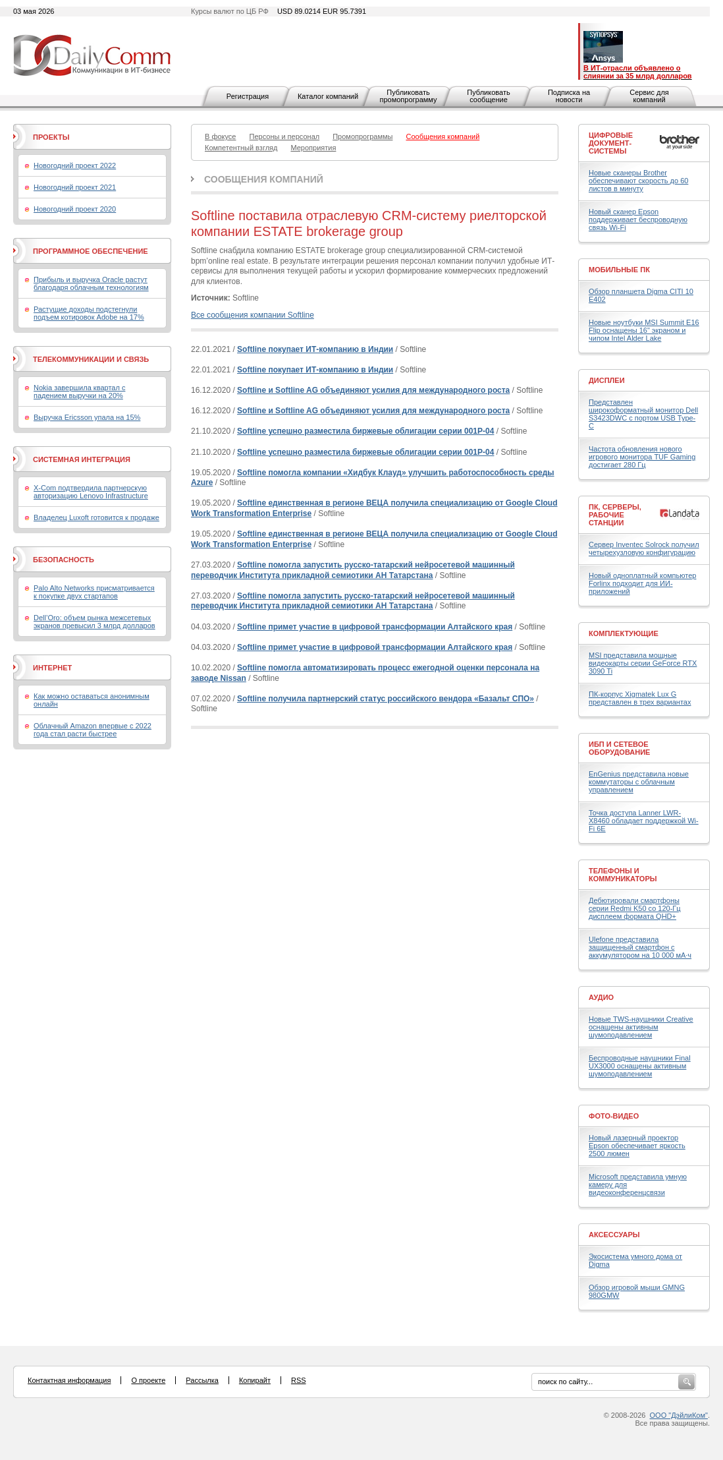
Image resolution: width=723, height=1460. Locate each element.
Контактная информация (69, 1380)
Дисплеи (607, 380)
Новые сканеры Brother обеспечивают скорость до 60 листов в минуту (638, 180)
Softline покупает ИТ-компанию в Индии (315, 349)
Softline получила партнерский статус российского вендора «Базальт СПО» (385, 698)
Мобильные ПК (619, 270)
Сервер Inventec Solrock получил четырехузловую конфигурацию (644, 548)
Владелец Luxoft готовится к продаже (96, 517)
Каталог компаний (328, 96)
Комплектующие (623, 633)
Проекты (51, 137)
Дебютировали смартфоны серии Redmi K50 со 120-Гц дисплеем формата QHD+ (635, 908)
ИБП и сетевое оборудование (619, 748)
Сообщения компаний (263, 179)
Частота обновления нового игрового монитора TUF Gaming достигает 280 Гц (642, 457)
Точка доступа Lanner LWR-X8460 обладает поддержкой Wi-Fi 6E (644, 820)
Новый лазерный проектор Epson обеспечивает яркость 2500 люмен (637, 1145)
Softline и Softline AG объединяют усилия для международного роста (373, 390)
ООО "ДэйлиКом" (679, 1415)
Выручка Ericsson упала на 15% (87, 417)
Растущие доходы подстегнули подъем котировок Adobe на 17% (89, 313)
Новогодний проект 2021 (75, 187)
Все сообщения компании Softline (252, 315)
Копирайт (255, 1380)
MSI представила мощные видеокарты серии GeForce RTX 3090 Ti (643, 663)
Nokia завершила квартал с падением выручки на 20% (79, 391)
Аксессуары (614, 1235)
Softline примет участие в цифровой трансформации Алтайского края (374, 626)
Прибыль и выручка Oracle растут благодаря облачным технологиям (91, 283)
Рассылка (202, 1380)
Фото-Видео (614, 1116)
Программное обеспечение (90, 251)
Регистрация (248, 96)
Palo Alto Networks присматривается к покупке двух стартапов (94, 592)
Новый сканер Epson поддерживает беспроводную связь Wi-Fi (638, 219)
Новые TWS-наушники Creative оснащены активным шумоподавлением (641, 1027)
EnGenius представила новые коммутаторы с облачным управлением (639, 782)
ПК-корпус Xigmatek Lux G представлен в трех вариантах (640, 698)
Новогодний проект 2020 (75, 209)
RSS (298, 1380)
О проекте (148, 1380)
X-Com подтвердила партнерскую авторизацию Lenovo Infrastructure (91, 492)
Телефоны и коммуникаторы (623, 875)
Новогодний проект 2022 (75, 165)
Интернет (52, 668)
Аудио (601, 997)
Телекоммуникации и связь (91, 359)
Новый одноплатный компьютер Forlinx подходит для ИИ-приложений (642, 583)
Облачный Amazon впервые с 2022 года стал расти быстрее (92, 730)
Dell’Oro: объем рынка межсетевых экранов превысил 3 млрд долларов (94, 621)
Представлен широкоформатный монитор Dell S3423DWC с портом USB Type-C (643, 414)
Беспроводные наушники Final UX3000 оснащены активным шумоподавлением (640, 1066)
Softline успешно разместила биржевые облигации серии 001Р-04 (365, 431)
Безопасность (63, 560)
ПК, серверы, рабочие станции (615, 515)
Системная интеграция (81, 459)
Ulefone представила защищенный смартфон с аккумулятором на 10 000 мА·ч (640, 947)
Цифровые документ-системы (611, 143)
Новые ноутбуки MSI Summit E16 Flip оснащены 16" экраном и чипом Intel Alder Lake (644, 330)
